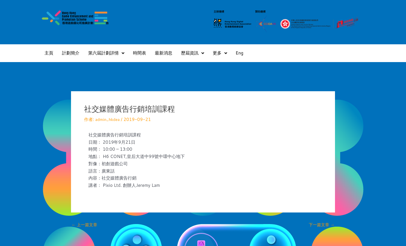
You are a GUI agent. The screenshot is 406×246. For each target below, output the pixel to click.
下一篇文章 (320, 224)
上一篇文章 (85, 224)
